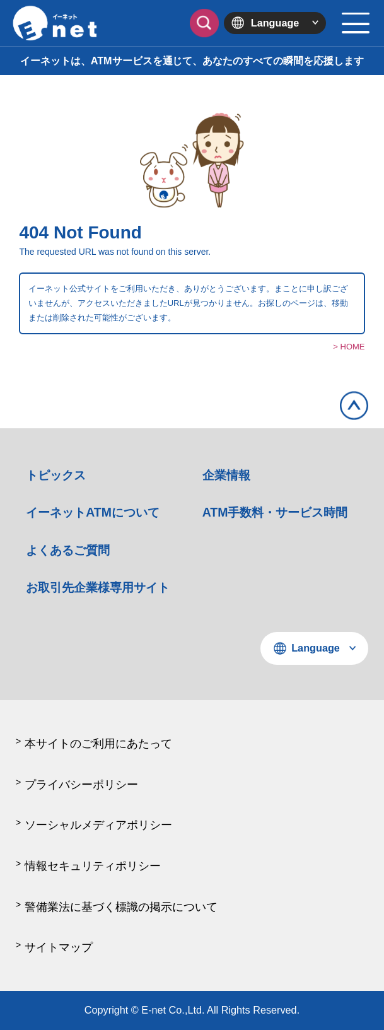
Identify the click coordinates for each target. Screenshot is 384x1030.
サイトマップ (59, 947)
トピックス (56, 475)
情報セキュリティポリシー (93, 866)
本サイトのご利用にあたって (98, 743)
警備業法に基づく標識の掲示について (121, 907)
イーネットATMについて (93, 512)
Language (275, 22)
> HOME (348, 346)
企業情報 (226, 475)
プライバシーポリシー (81, 784)
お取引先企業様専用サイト (98, 587)
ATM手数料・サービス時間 (275, 512)
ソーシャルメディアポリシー (98, 825)
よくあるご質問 (68, 550)
